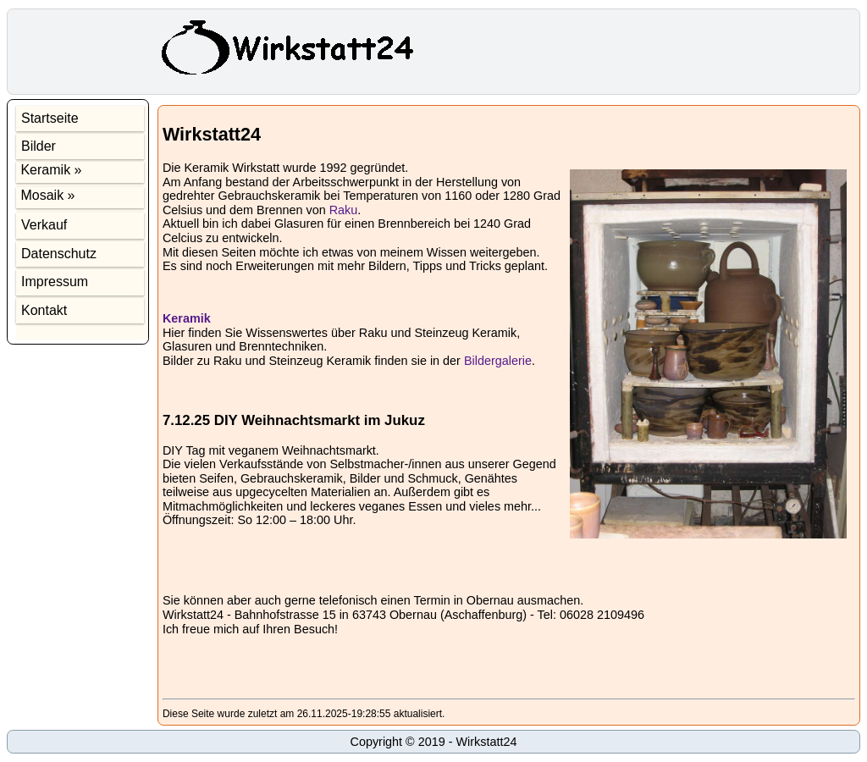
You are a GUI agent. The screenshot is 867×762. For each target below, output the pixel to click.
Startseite (50, 118)
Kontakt (44, 310)
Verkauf (44, 225)
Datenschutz (59, 253)
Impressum (54, 281)
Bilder (38, 146)
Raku (343, 210)
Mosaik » (46, 195)
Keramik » (49, 170)
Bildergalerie (498, 360)
